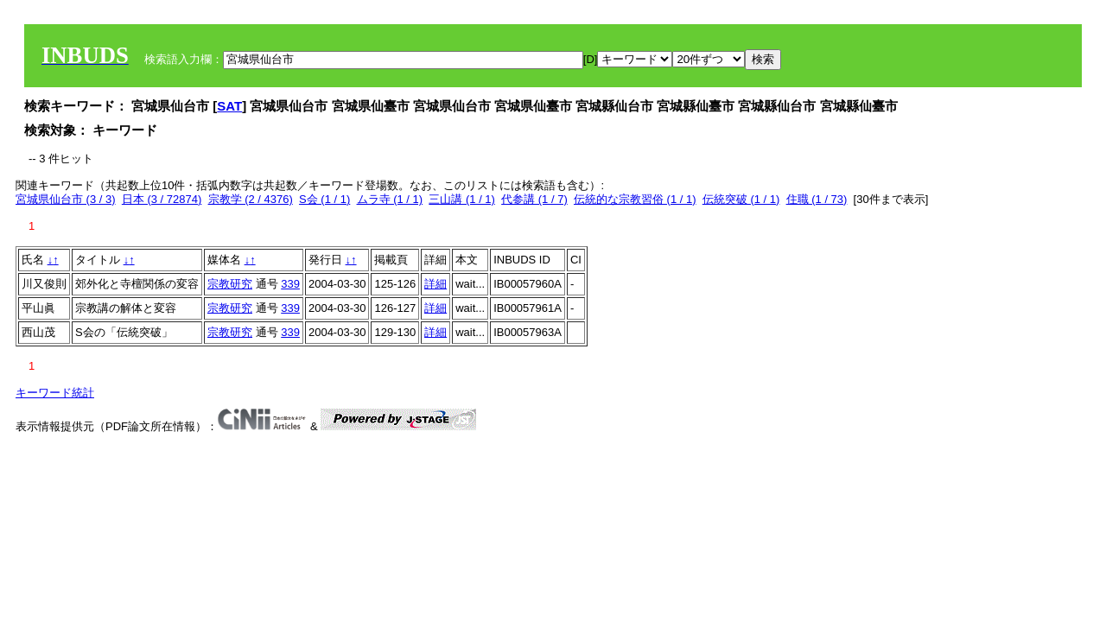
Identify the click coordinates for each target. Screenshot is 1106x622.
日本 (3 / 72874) (162, 199)
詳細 (435, 283)
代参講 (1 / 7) (534, 199)
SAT (229, 105)
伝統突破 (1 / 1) (741, 199)
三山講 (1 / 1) (462, 199)
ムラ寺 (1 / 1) (390, 199)
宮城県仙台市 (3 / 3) (66, 199)
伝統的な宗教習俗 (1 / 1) (635, 199)
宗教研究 (229, 283)
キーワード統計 (55, 392)
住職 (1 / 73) (817, 199)
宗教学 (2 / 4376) (250, 199)
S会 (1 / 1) (324, 199)
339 (290, 283)
